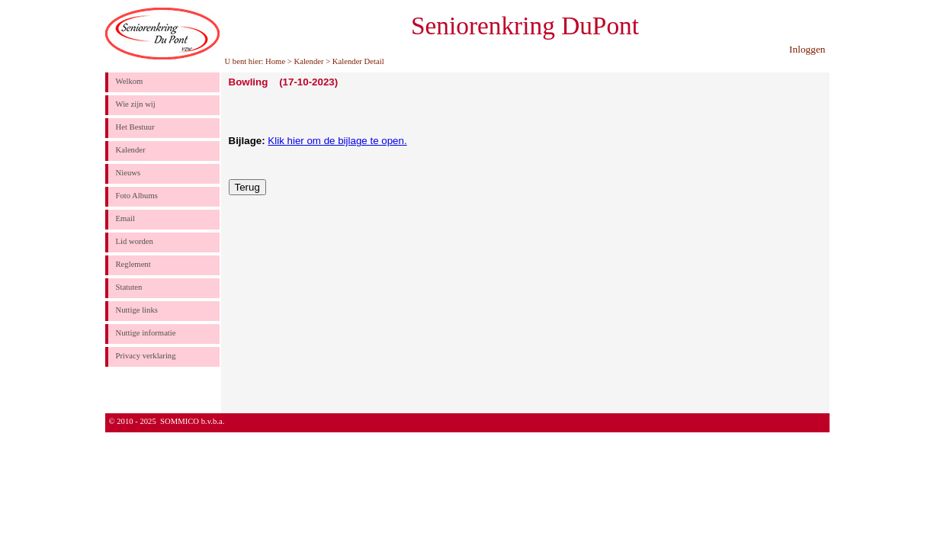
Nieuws (128, 173)
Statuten (129, 287)
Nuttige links (137, 310)
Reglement (133, 264)
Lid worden (134, 241)
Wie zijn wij (136, 104)
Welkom (129, 81)
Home (275, 61)
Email (125, 218)
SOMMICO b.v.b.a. (192, 421)
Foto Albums (137, 195)
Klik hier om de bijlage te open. (337, 140)
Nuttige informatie (146, 333)
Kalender (308, 61)
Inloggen (807, 49)
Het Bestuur (135, 127)
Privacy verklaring (146, 356)
